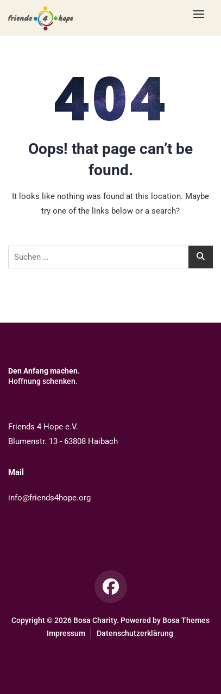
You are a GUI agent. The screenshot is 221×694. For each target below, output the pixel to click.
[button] (201, 13)
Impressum (66, 633)
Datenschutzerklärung (135, 633)
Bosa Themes (186, 620)
